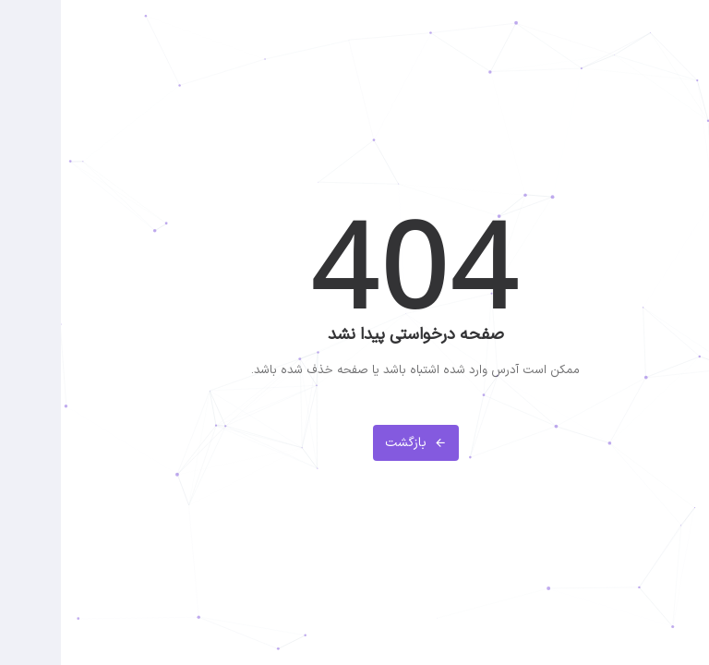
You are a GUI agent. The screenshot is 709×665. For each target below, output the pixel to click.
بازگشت (355, 443)
